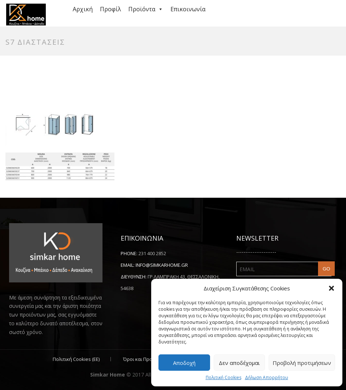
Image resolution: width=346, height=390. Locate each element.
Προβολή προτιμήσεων (302, 362)
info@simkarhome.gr (162, 265)
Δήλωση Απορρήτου (266, 377)
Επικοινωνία (187, 9)
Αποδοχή (184, 362)
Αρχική (83, 9)
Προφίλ (110, 9)
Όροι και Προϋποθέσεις (149, 359)
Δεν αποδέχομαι (239, 362)
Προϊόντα (145, 9)
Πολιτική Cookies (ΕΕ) (76, 359)
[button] (331, 288)
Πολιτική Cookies (223, 377)
